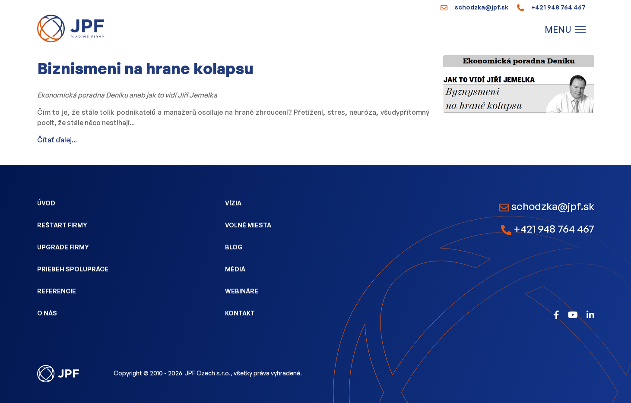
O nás (47, 313)
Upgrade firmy (63, 247)
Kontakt (240, 313)
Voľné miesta (248, 225)
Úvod (46, 203)
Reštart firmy (62, 225)
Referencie (56, 291)
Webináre (241, 291)
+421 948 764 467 (551, 7)
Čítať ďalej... (57, 139)
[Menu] (565, 30)
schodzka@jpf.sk (474, 7)
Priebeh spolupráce (72, 269)
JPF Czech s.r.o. (207, 373)
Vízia (233, 203)
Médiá (235, 269)
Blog (234, 247)
